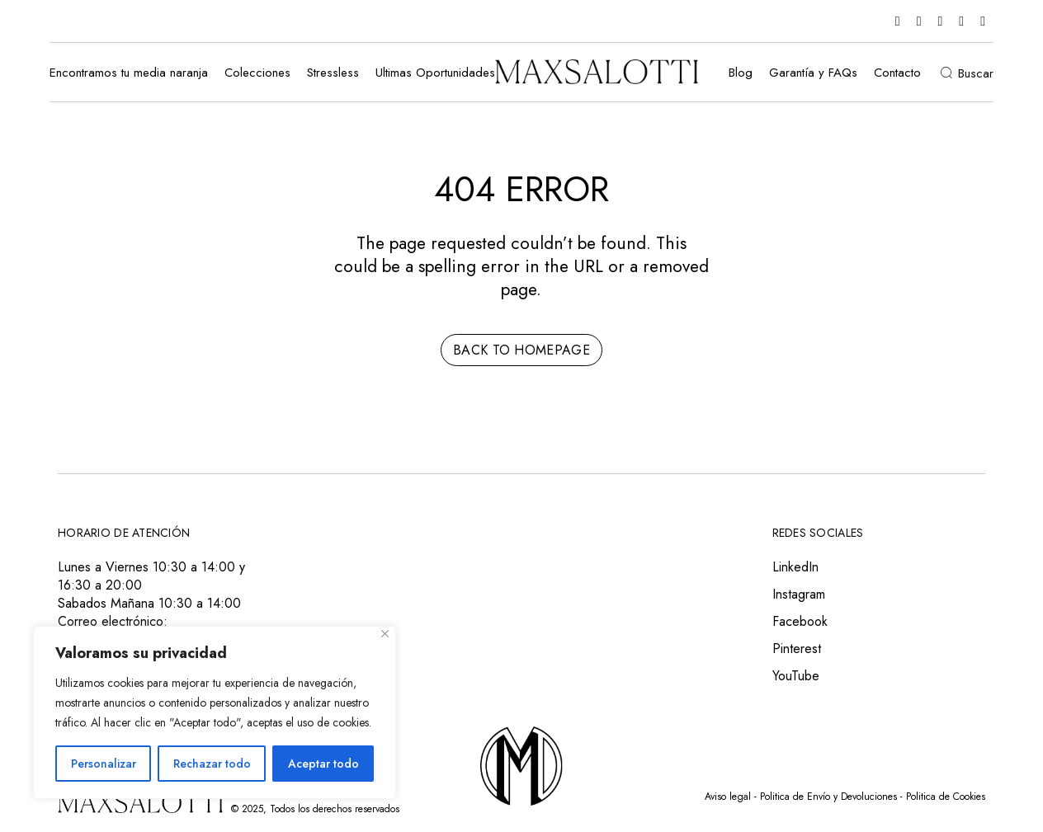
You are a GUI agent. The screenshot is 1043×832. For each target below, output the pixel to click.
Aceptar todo (323, 763)
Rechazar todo (212, 763)
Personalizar (103, 763)
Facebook (800, 621)
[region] (214, 712)
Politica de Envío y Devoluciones (828, 796)
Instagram (798, 594)
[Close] (385, 633)
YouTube (795, 675)
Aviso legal (728, 796)
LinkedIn (795, 566)
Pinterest (796, 648)
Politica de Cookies (945, 796)
